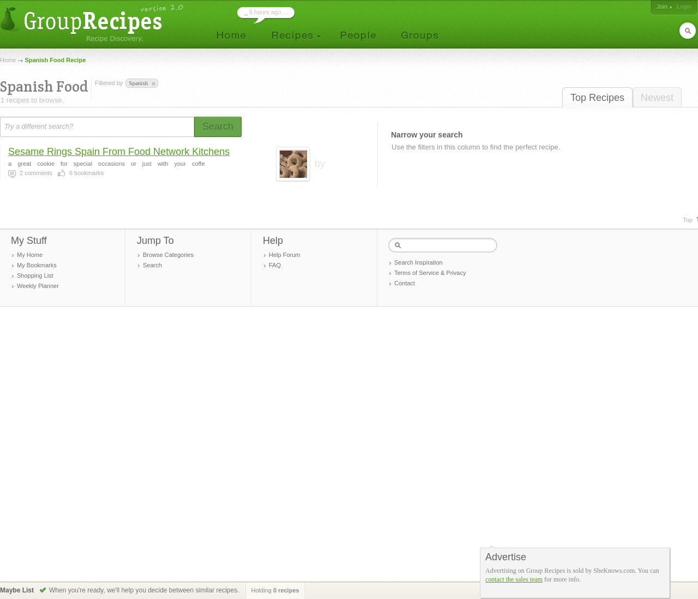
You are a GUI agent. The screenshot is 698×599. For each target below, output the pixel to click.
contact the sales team (514, 579)
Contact (404, 283)
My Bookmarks (37, 265)
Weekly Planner (38, 286)
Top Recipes (597, 97)
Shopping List (35, 275)
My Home (30, 254)
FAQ (275, 265)
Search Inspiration (418, 262)
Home (8, 60)
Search (152, 265)
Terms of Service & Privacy (430, 272)
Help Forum (284, 254)
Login (684, 6)
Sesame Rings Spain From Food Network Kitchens (119, 151)
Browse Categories (168, 254)
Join (662, 6)
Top (688, 220)
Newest (657, 97)
